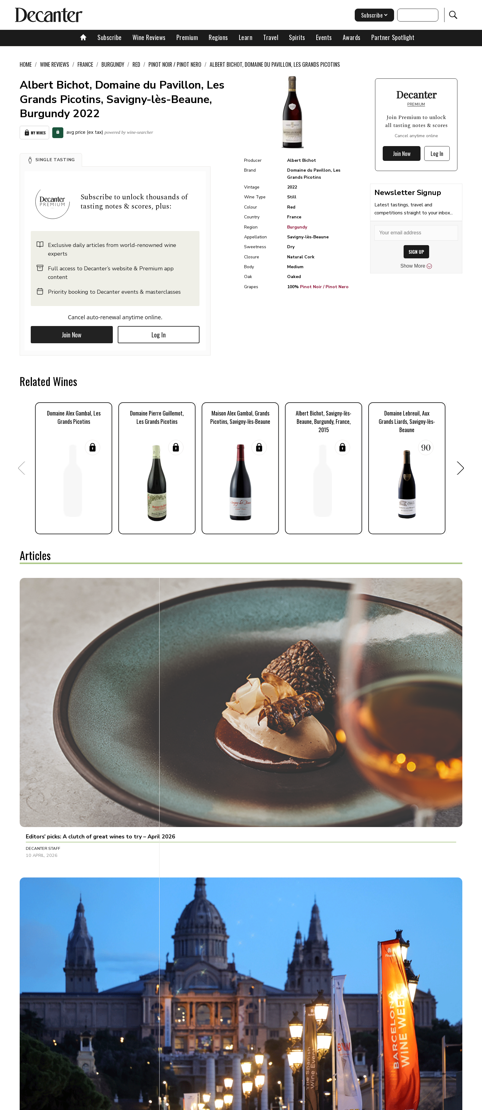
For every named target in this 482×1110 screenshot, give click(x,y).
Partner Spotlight (393, 37)
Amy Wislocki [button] (187, 811)
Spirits (297, 37)
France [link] (85, 64)
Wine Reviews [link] (54, 64)
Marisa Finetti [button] (187, 950)
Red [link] (136, 64)
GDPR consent (337, 1103)
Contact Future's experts (168, 1103)
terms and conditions (295, 1103)
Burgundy (297, 227)
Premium (187, 37)
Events (324, 37)
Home (26, 64)
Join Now (71, 331)
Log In (159, 331)
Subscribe (109, 37)
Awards (352, 37)
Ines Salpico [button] (185, 679)
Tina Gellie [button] (37, 950)
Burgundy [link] (112, 64)
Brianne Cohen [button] (334, 811)
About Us (126, 1103)
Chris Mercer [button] (333, 679)
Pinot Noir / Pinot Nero (324, 287)
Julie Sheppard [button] (42, 811)
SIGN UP (416, 252)
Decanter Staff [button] (43, 679)
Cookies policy (215, 1103)
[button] (51, 157)
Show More (416, 266)
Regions (218, 37)
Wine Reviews (149, 37)
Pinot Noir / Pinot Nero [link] (174, 64)
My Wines (34, 131)
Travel (270, 37)
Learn (246, 37)
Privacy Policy (252, 1103)
